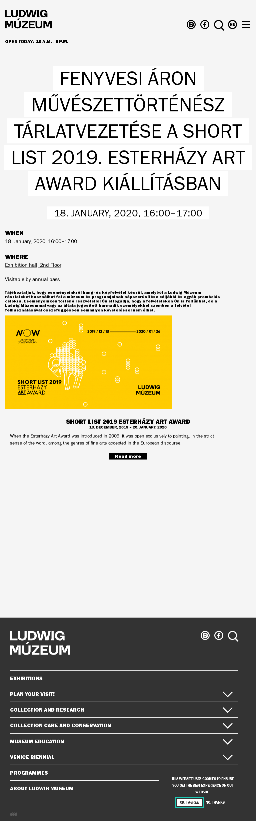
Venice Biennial (121, 757)
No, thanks (215, 802)
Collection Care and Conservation (121, 725)
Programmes (29, 772)
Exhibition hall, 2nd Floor (33, 265)
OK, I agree (189, 802)
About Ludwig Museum (121, 788)
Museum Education (121, 741)
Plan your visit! (121, 694)
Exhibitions (26, 678)
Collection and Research (121, 709)
